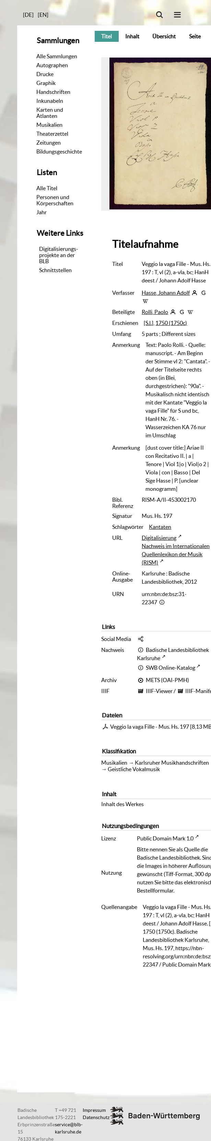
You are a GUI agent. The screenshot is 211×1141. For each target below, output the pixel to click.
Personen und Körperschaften (54, 200)
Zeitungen (48, 142)
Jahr (41, 212)
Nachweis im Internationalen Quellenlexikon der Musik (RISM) (176, 554)
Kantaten (160, 527)
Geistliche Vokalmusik (134, 769)
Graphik (46, 83)
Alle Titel (46, 188)
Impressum (94, 1110)
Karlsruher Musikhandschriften (172, 763)
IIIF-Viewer (159, 691)
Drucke (45, 74)
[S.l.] (148, 323)
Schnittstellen (55, 270)
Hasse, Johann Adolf (166, 293)
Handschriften (53, 92)
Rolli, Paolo (155, 312)
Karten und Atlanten (49, 113)
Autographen (52, 65)
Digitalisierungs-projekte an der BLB (58, 255)
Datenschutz (96, 1117)
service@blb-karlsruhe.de (69, 1128)
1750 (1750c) (171, 323)
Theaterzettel (52, 134)
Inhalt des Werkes (122, 804)
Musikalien (49, 125)
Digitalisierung (159, 538)
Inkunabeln (49, 101)
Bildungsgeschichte (59, 151)
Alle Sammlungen (56, 56)
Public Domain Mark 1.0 (165, 838)
